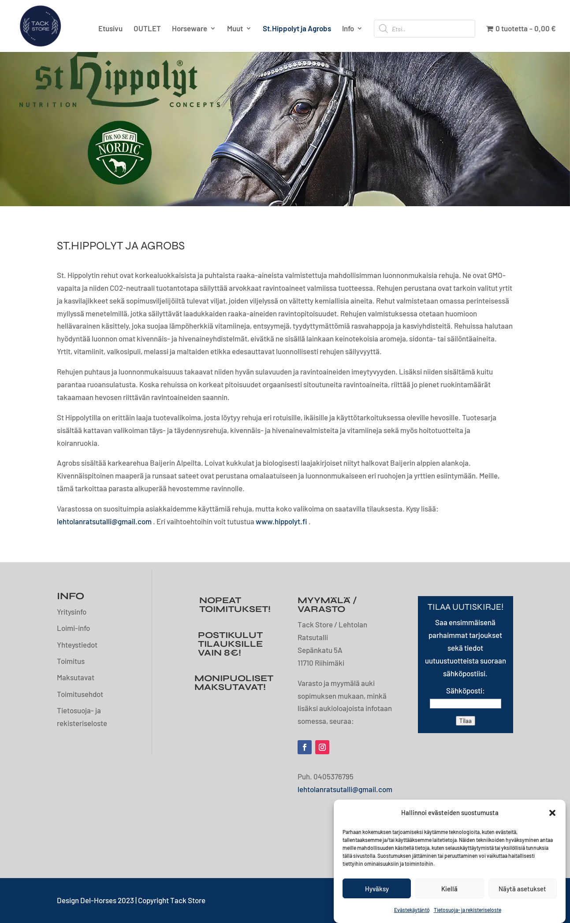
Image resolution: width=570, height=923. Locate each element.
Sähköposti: (465, 690)
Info (348, 29)
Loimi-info (73, 627)
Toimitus (71, 660)
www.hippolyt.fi (281, 521)
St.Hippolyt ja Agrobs (297, 29)
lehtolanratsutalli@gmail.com (104, 521)
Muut (235, 29)
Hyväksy (377, 889)
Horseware (189, 29)
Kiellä (449, 889)
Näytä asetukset (522, 889)
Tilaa (465, 720)
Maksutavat (75, 677)
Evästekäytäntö (411, 910)
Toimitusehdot (80, 693)
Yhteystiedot (77, 644)
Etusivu (110, 29)
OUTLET (147, 29)
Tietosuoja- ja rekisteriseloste (467, 910)
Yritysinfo (71, 611)
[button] (552, 812)
